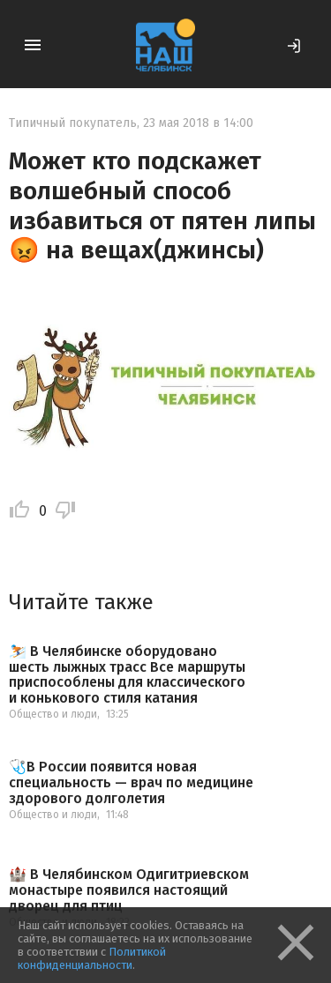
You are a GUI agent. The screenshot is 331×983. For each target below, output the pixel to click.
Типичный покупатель (73, 123)
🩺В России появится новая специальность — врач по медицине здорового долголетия (131, 782)
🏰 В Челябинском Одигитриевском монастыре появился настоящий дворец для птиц (129, 890)
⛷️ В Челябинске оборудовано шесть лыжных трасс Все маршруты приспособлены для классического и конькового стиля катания (127, 674)
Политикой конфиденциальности (92, 958)
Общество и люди (53, 714)
